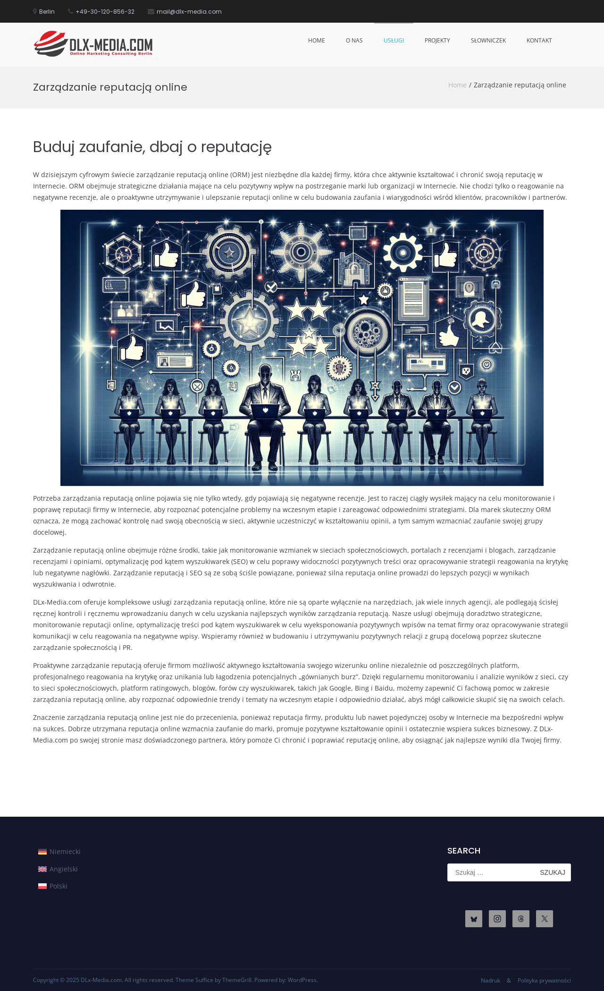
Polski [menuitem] (58, 885)
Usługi (394, 40)
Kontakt (539, 40)
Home (316, 40)
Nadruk (490, 980)
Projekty (437, 40)
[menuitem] (59, 852)
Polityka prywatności (544, 980)
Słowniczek (488, 40)
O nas (354, 40)
